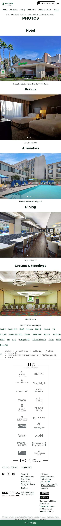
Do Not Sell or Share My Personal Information (49, 485)
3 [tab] (31, 79)
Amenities (13, 10)
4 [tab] (32, 79)
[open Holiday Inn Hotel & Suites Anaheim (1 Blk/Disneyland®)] (32, 355)
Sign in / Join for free (46, 3)
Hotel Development (48, 476)
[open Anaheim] (49, 351)
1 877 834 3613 (28, 494)
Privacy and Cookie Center (28, 484)
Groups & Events (44, 10)
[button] (58, 3)
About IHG (24, 474)
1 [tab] (27, 79)
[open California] (37, 351)
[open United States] (22, 351)
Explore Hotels (46, 479)
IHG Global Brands (27, 476)
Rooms (4, 10)
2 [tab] (29, 79)
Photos (56, 10)
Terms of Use (25, 481)
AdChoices (45, 482)
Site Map (24, 488)
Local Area (31, 10)
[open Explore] (8, 351)
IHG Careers (45, 474)
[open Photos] (10, 357)
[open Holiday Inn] (13, 353)
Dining (22, 10)
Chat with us (25, 479)
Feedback (44, 488)
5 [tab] (33, 78)
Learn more (45, 506)
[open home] (1, 354)
